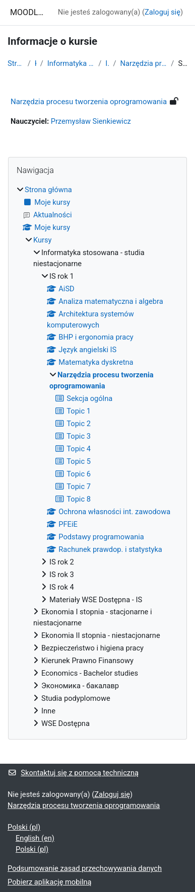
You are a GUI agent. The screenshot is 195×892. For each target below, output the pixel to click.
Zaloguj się (162, 12)
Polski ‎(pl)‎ (24, 827)
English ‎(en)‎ (35, 838)
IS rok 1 (107, 63)
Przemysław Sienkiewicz (91, 121)
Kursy (35, 63)
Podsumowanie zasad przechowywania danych (85, 868)
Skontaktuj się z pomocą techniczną (73, 772)
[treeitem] (97, 457)
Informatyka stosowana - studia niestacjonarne (71, 63)
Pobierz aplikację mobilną (50, 881)
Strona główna (16, 63)
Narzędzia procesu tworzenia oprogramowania (143, 63)
